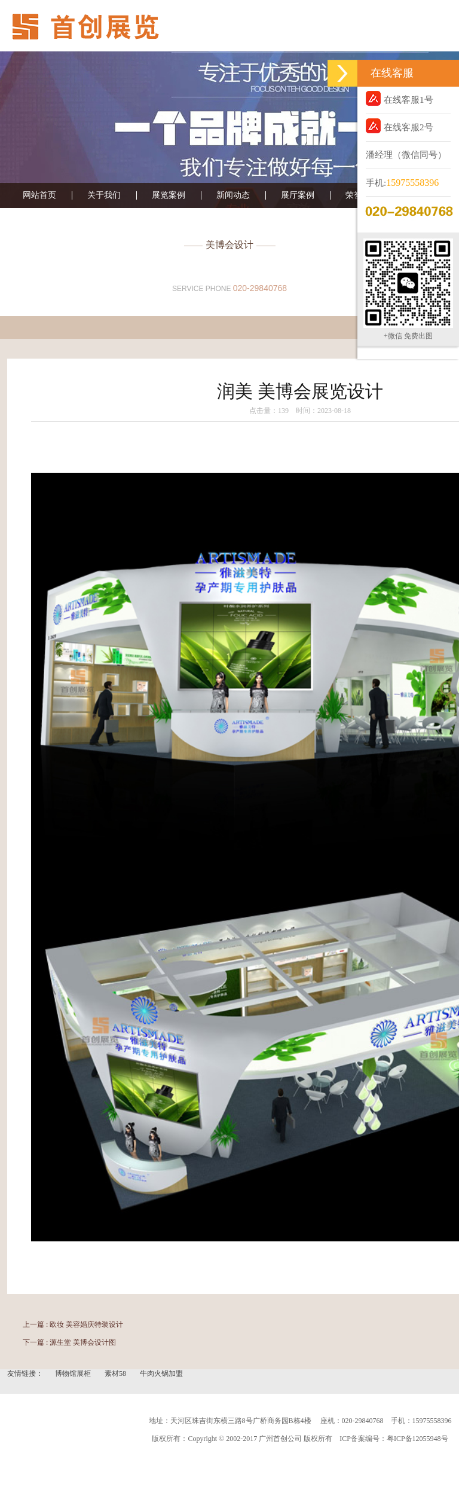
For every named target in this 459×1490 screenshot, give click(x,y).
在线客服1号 (399, 98)
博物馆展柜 (74, 1373)
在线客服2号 (399, 125)
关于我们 (104, 195)
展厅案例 (297, 195)
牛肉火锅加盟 (161, 1373)
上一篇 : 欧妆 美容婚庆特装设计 (73, 1324)
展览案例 (168, 195)
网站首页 (39, 195)
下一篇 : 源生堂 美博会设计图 (69, 1342)
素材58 (116, 1373)
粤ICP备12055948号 (417, 1438)
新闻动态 (233, 195)
